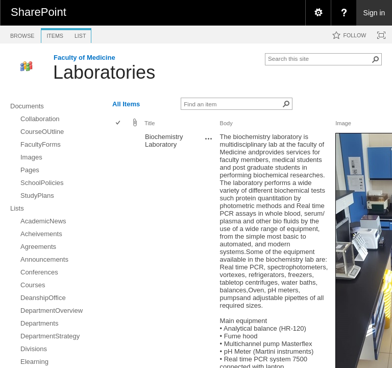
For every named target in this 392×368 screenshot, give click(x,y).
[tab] (22, 34)
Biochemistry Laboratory (164, 140)
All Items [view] (126, 104)
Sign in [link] (374, 13)
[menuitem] (318, 13)
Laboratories (104, 72)
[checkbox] (118, 123)
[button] (375, 59)
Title (149, 123)
